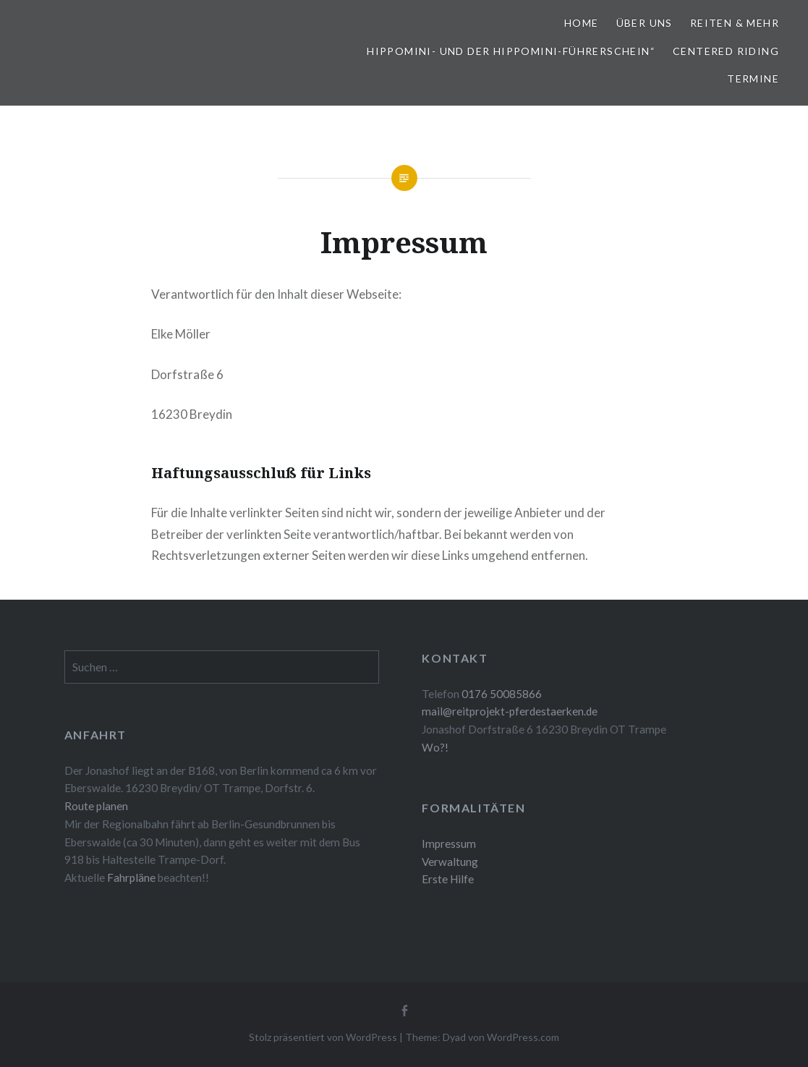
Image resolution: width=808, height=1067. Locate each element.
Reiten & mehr (734, 23)
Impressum (449, 843)
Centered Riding (726, 51)
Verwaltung (450, 861)
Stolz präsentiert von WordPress (323, 1037)
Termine (753, 78)
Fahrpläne (132, 877)
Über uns (644, 23)
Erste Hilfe (448, 878)
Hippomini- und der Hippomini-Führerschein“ (511, 51)
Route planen (96, 805)
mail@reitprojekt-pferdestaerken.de (510, 711)
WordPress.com (523, 1037)
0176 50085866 (502, 693)
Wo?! (435, 747)
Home (581, 23)
